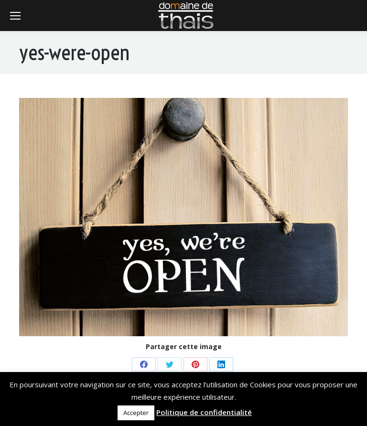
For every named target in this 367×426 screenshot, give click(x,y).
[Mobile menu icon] (15, 15)
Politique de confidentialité (204, 412)
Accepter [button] (136, 412)
